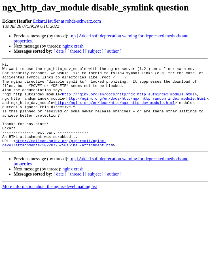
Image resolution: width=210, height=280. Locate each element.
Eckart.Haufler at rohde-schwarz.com (67, 21)
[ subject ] (94, 51)
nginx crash (72, 46)
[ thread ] (75, 51)
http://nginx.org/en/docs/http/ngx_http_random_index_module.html (135, 105)
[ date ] (60, 51)
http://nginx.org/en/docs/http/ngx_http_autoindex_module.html (128, 100)
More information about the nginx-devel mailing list (49, 203)
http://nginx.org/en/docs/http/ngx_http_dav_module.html (115, 111)
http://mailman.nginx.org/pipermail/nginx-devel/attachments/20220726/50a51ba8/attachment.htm (57, 159)
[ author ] (113, 51)
